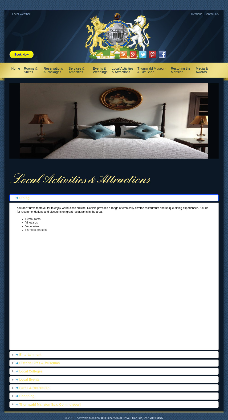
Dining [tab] (20, 198)
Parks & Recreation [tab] (30, 388)
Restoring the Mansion (180, 70)
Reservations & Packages (53, 70)
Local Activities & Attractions (122, 70)
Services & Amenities (76, 70)
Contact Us (212, 14)
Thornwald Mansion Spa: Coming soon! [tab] (46, 404)
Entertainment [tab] (26, 354)
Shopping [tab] (22, 396)
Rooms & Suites (30, 70)
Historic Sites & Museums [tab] (35, 363)
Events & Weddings (100, 70)
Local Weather (21, 14)
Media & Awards (202, 70)
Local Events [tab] (25, 379)
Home (15, 68)
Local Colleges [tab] (27, 371)
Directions (196, 14)
